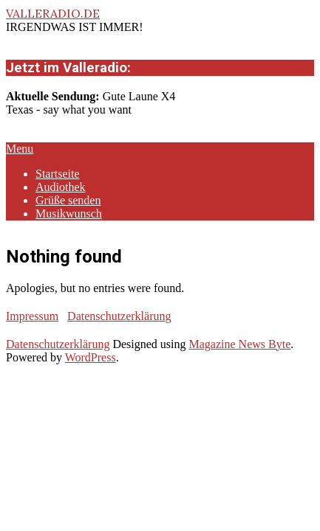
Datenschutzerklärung (119, 316)
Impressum (32, 316)
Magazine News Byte (240, 344)
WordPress (90, 357)
